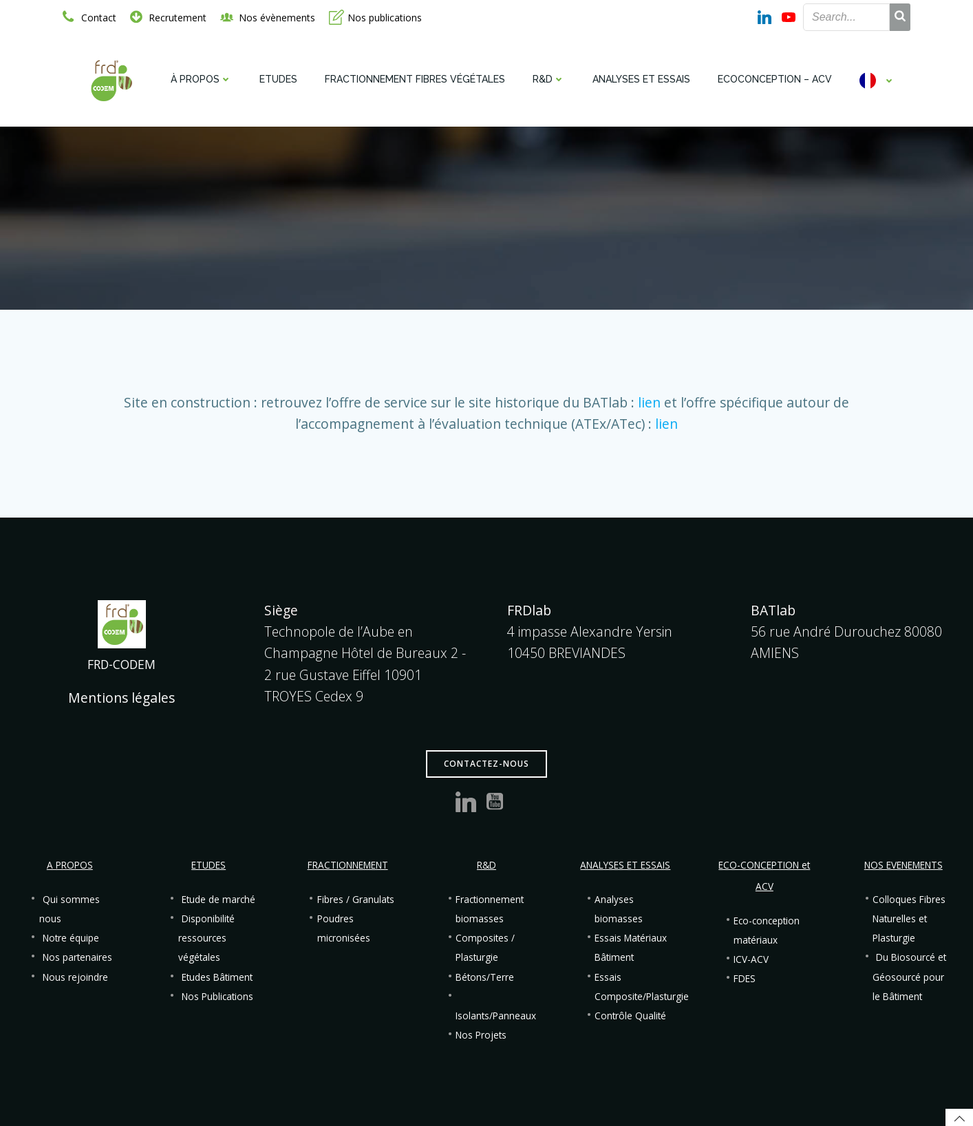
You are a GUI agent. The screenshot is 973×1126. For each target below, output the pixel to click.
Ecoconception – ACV (775, 79)
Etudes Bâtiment (217, 977)
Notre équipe (71, 938)
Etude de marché (218, 899)
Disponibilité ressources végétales (206, 938)
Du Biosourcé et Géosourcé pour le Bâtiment (909, 976)
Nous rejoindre (75, 977)
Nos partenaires (77, 957)
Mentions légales (121, 697)
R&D (549, 79)
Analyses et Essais (641, 79)
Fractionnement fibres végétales (415, 79)
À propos (201, 79)
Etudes (278, 79)
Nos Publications (217, 996)
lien (649, 402)
